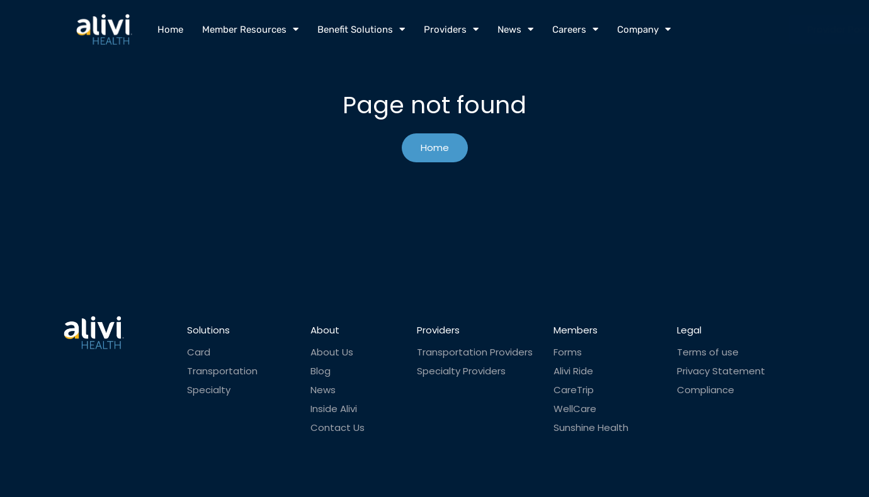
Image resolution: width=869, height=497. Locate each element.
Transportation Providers (475, 352)
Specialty (208, 390)
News (515, 29)
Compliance (705, 390)
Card (198, 352)
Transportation (222, 371)
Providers (451, 29)
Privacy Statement (721, 371)
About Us (331, 352)
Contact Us (337, 428)
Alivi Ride (573, 371)
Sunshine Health (591, 428)
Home (170, 29)
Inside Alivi (333, 409)
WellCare (575, 409)
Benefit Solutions (361, 29)
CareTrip (574, 390)
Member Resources (250, 29)
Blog (320, 371)
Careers (575, 29)
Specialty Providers (461, 371)
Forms (568, 352)
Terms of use (708, 352)
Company (644, 29)
